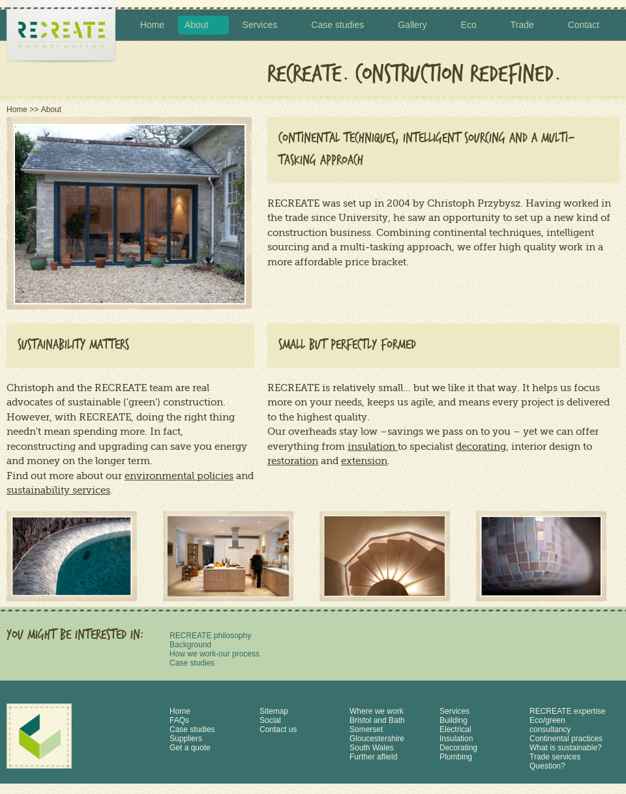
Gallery (412, 25)
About (197, 25)
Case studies (337, 25)
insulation (373, 446)
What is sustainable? (565, 747)
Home (152, 25)
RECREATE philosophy (210, 635)
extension (364, 461)
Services (260, 25)
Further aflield (373, 756)
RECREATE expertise (567, 711)
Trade (522, 25)
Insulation (456, 738)
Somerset (366, 729)
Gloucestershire (377, 738)
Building (454, 720)
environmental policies (179, 476)
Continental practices (566, 738)
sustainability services (58, 490)
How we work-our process (215, 653)
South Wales (372, 747)
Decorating (458, 747)
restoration (292, 461)
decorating (481, 446)
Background (190, 644)
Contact (583, 25)
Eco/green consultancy (550, 725)
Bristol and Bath (377, 720)
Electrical (455, 729)
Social (270, 720)
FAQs (179, 720)
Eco (469, 25)
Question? (547, 766)
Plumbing (456, 756)
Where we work (377, 711)
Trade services (554, 756)
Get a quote (190, 747)
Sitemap (274, 711)
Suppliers (186, 738)
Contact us (278, 729)
